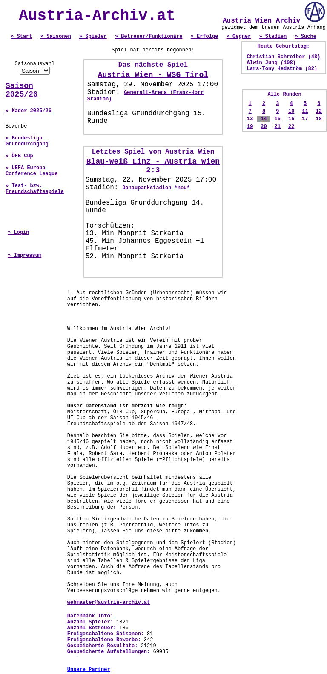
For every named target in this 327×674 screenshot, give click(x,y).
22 (291, 127)
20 (264, 127)
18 (319, 119)
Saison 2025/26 (22, 90)
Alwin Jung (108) (271, 63)
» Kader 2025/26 (29, 111)
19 (250, 127)
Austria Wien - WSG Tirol (153, 75)
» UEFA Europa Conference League (31, 171)
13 (250, 119)
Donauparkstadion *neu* (155, 188)
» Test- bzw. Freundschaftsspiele (35, 189)
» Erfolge (204, 37)
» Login (18, 233)
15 (278, 119)
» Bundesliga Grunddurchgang (27, 141)
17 (305, 119)
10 (291, 111)
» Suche (305, 37)
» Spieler (93, 37)
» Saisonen (55, 37)
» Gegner (239, 37)
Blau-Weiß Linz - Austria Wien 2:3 (153, 165)
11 (305, 111)
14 (264, 119)
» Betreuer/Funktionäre (148, 37)
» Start (21, 37)
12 (319, 111)
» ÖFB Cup (19, 156)
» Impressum (24, 256)
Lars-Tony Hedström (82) (282, 69)
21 (278, 127)
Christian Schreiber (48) (284, 57)
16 (291, 119)
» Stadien (273, 37)
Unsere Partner (88, 670)
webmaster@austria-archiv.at (108, 603)
